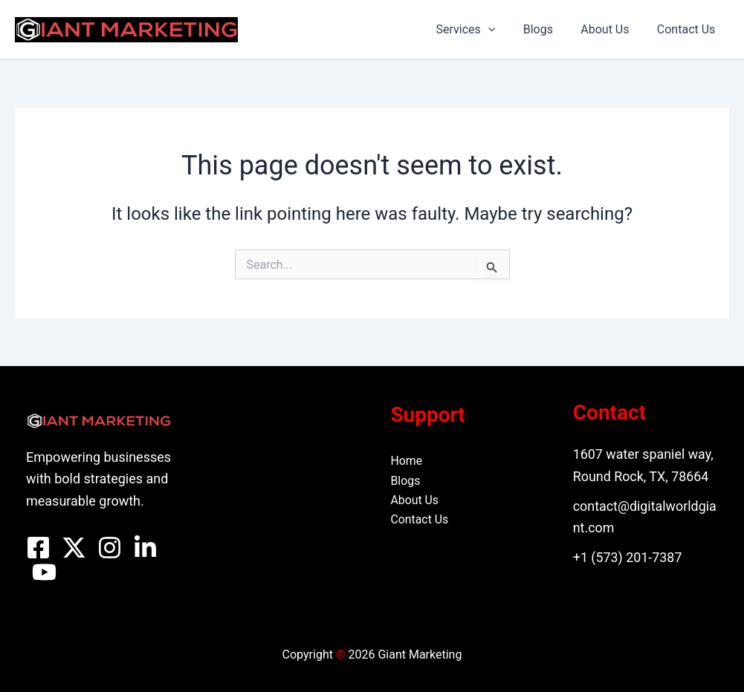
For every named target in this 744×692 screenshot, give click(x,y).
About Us (610, 29)
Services (479, 29)
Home (407, 461)
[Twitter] (74, 547)
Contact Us (688, 29)
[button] (501, 29)
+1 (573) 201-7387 (628, 557)
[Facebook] (38, 547)
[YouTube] (44, 572)
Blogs (548, 29)
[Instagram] (109, 547)
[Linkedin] (145, 547)
